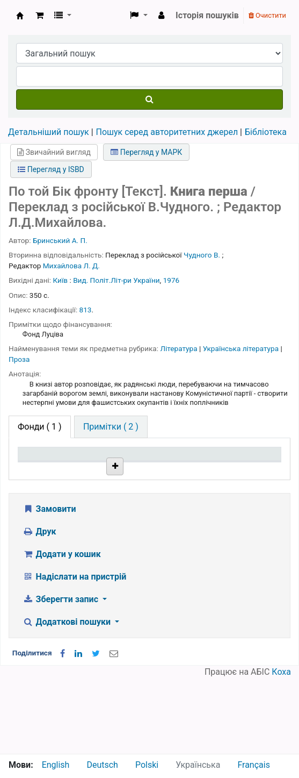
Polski (146, 765)
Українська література (242, 348)
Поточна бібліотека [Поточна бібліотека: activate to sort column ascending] (96, 474)
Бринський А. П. (60, 240)
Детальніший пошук (48, 132)
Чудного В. (202, 255)
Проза (19, 359)
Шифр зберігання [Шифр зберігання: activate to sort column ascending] (149, 474)
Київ (60, 280)
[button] (39, 15)
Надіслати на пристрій (74, 652)
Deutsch (102, 765)
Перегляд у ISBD (51, 169)
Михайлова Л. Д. (71, 265)
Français (253, 765)
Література (179, 348)
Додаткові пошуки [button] (68, 697)
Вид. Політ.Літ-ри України (116, 280)
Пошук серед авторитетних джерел (167, 132)
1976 (171, 280)
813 (85, 309)
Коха (281, 747)
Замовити (49, 584)
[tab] (111, 427)
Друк (39, 607)
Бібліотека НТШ (96, 515)
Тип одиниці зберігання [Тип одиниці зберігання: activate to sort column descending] (44, 469)
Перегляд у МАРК (146, 152)
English (56, 765)
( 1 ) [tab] (40, 427)
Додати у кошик (62, 629)
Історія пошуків (207, 15)
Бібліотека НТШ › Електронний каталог (20, 15)
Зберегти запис (61, 674)
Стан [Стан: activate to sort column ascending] (191, 479)
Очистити (267, 15)
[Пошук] (149, 99)
